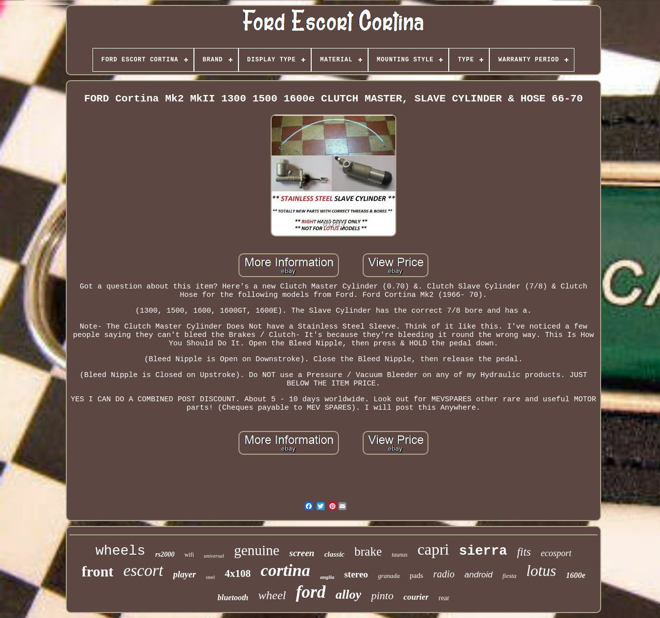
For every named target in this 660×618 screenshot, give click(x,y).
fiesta (510, 575)
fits (524, 552)
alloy (348, 594)
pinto (382, 595)
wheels (120, 551)
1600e (575, 575)
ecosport (556, 553)
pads (417, 575)
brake (368, 551)
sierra (483, 551)
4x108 (238, 573)
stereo (356, 574)
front (97, 571)
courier (415, 597)
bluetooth (233, 597)
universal (214, 556)
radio (443, 574)
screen (302, 553)
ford (311, 592)
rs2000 (165, 554)
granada (389, 575)
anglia (327, 577)
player (184, 574)
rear (443, 598)
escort (143, 570)
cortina (285, 570)
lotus (541, 570)
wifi (189, 554)
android (479, 574)
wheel (272, 595)
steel (210, 577)
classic (334, 554)
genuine (257, 550)
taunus (400, 554)
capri (433, 549)
